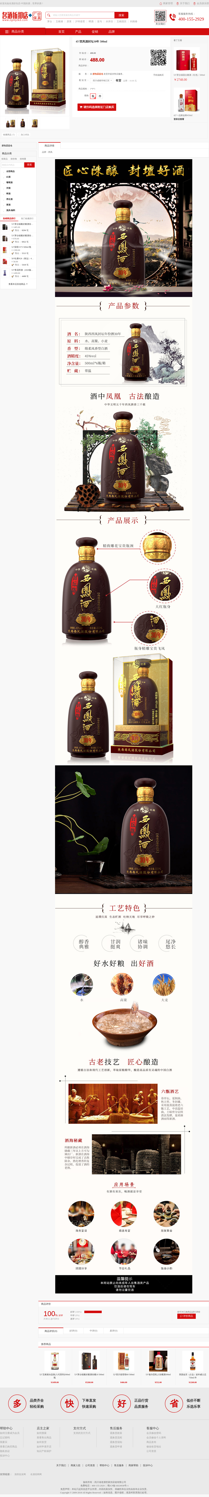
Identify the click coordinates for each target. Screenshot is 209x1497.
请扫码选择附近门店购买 (97, 107)
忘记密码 (5, 1437)
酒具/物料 (10, 210)
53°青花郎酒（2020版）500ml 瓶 (26, 270)
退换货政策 (116, 1433)
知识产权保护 (44, 1451)
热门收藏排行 (27, 218)
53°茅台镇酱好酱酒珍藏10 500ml (89, 1374)
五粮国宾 (121, 21)
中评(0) (93, 1330)
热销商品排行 (9, 218)
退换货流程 (116, 1437)
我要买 (3, 1442)
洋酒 (8, 188)
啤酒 (91, 21)
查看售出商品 (44, 1437)
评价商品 (186, 1316)
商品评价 (46, 1304)
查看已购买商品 (8, 1446)
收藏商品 (9, 134)
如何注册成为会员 (10, 1433)
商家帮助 (133, 1465)
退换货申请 (116, 1446)
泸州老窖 (80, 21)
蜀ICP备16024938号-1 (118, 1485)
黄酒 (8, 205)
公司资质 (151, 1451)
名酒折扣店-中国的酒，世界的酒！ (26, 3)
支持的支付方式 (81, 1433)
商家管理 (166, 3)
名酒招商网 (36, 1474)
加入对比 (23, 134)
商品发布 (151, 1442)
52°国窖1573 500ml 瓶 (21, 247)
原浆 (69, 21)
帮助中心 (104, 1465)
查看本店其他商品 (19, 284)
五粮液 (59, 21)
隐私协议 (5, 1451)
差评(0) (113, 1330)
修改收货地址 (153, 1446)
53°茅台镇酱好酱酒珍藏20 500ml (26, 224)
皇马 (99, 21)
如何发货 (42, 1442)
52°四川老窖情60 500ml (123, 1374)
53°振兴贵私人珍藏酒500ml (158, 1374)
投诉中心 (5, 1455)
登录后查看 (179, 119)
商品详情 (49, 145)
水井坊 (109, 21)
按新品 (4, 159)
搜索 (29, 164)
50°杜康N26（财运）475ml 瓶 (24, 258)
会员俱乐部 (201, 3)
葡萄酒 (9, 182)
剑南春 (133, 21)
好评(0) (73, 1330)
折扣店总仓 (7, 145)
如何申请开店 (44, 1446)
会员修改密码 (153, 1433)
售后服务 (119, 1465)
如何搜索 (42, 1433)
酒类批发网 (20, 1474)
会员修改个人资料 (156, 1437)
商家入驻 (75, 1465)
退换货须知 (116, 1442)
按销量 (23, 159)
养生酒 (9, 199)
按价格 (14, 159)
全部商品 (10, 171)
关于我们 (183, 3)
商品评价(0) (51, 1331)
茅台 (49, 21)
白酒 (8, 177)
